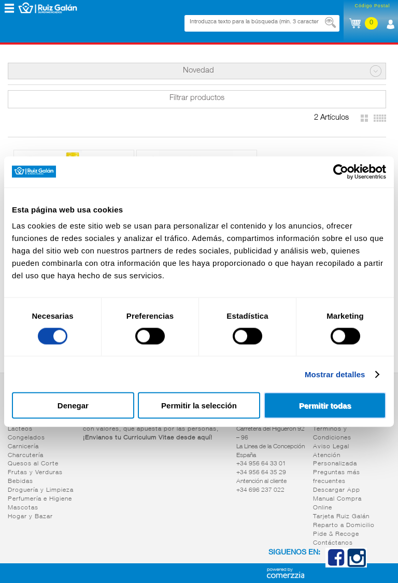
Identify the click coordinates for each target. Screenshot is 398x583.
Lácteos (20, 429)
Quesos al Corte (33, 464)
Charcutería (26, 455)
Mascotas (23, 508)
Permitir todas (325, 405)
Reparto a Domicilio (344, 525)
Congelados (26, 438)
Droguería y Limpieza (41, 490)
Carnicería (23, 447)
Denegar (73, 405)
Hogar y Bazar (30, 517)
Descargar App (336, 490)
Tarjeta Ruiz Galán (341, 517)
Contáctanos (333, 543)
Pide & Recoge (336, 534)
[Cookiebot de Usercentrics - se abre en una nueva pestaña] (340, 171)
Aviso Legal (331, 447)
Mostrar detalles (335, 373)
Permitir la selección (199, 405)
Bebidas (20, 481)
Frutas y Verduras (35, 473)
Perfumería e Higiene (40, 499)
